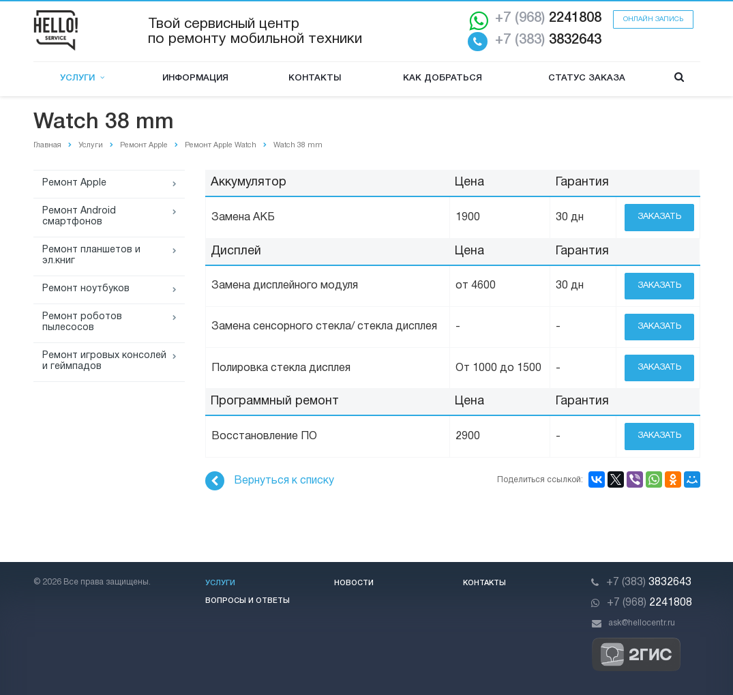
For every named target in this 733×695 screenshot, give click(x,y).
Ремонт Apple (74, 183)
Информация (195, 78)
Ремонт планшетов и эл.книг (91, 255)
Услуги (82, 78)
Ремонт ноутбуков (86, 288)
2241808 (548, 18)
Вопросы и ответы (247, 600)
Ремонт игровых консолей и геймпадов (104, 361)
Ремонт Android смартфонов (79, 216)
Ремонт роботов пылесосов (82, 322)
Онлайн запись (653, 19)
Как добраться (442, 78)
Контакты (314, 78)
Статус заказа (586, 78)
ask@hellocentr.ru (641, 623)
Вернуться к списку (269, 480)
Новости (354, 583)
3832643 (548, 40)
